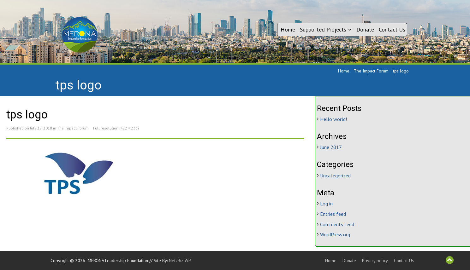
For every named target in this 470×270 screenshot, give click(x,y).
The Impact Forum (371, 71)
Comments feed (337, 224)
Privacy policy (375, 260)
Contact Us (392, 29)
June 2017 (331, 147)
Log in (326, 203)
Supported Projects (326, 29)
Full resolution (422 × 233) (116, 128)
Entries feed (333, 214)
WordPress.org (335, 234)
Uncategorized (335, 175)
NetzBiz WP (180, 260)
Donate (365, 29)
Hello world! (333, 119)
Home (288, 29)
